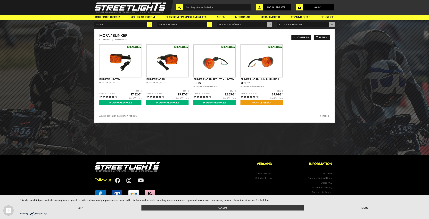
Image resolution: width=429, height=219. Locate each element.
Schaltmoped (270, 16)
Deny (80, 207)
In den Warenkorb (120, 102)
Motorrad (242, 16)
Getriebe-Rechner (263, 178)
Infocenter (327, 173)
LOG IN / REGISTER (276, 7)
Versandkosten (265, 173)
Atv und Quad (300, 16)
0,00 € (317, 7)
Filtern (322, 37)
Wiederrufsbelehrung (322, 187)
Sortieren (301, 37)
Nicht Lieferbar (261, 102)
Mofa (221, 16)
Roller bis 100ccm (107, 16)
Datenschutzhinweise (322, 192)
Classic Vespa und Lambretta (185, 16)
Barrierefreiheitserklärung (320, 178)
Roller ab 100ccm (143, 16)
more (364, 207)
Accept (222, 207)
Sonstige (327, 16)
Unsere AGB (326, 182)
